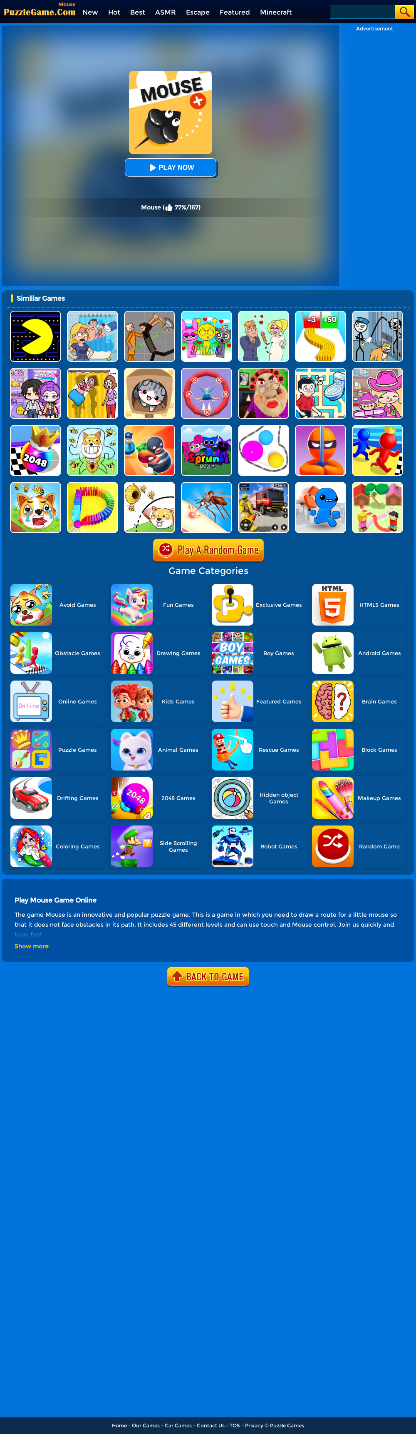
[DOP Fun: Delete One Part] (92, 371)
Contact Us (211, 1425)
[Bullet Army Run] (320, 314)
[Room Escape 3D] (149, 428)
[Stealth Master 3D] (320, 428)
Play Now (170, 167)
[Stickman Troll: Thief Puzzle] (377, 314)
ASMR (165, 12)
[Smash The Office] (320, 485)
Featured (235, 12)
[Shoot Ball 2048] (35, 428)
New (90, 12)
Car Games (178, 1425)
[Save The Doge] (92, 428)
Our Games (146, 1425)
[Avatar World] (377, 371)
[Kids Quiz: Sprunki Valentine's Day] (206, 314)
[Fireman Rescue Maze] (263, 485)
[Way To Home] (377, 485)
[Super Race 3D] (377, 428)
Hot (114, 12)
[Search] (362, 12)
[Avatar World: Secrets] (35, 371)
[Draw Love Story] (263, 314)
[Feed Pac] (35, 314)
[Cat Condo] (149, 371)
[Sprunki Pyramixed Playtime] (206, 428)
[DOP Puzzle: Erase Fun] (92, 314)
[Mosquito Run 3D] (206, 485)
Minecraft (276, 12)
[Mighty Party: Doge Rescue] (35, 485)
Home (119, 1425)
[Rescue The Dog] (149, 485)
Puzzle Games (287, 1425)
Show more (32, 946)
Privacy (254, 1425)
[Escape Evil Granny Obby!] (263, 371)
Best (137, 12)
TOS (235, 1425)
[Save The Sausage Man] (206, 371)
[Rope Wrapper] (263, 428)
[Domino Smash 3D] (92, 485)
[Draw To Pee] (320, 371)
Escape (198, 12)
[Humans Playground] (149, 314)
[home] (39, 12)
